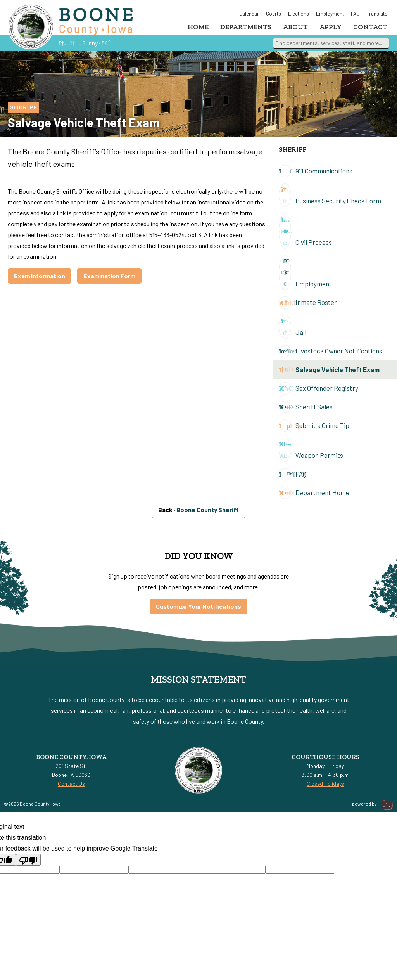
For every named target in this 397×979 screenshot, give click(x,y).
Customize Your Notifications (198, 609)
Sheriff (23, 110)
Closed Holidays (325, 787)
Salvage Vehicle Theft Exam (329, 373)
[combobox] (331, 46)
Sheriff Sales (306, 410)
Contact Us (71, 787)
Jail (292, 330)
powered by (372, 807)
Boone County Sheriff (207, 513)
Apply (330, 27)
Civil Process (305, 234)
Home (198, 27)
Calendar (249, 13)
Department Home (314, 496)
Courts (273, 13)
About (295, 27)
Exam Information (39, 279)
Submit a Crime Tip (314, 429)
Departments (245, 27)
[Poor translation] (28, 863)
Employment (330, 13)
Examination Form (109, 279)
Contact (370, 27)
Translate (377, 13)
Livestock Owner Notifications (330, 354)
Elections (298, 13)
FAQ (355, 13)
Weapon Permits (311, 453)
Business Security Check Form (330, 199)
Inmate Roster (308, 306)
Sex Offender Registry (318, 392)
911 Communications (315, 174)
